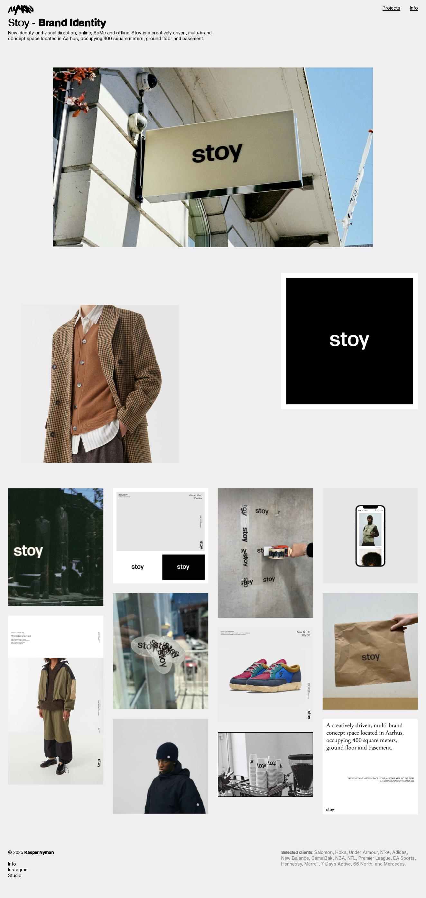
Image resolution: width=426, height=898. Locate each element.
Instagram (18, 869)
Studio (15, 875)
